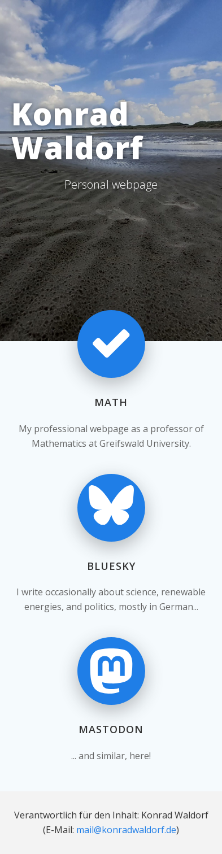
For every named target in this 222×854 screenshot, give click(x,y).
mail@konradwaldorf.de (126, 829)
